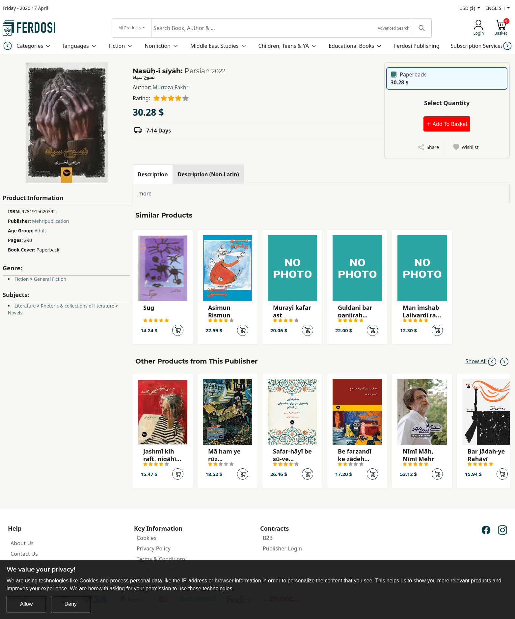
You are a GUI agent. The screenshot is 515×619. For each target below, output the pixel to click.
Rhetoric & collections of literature (77, 306)
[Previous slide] (7, 45)
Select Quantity (447, 103)
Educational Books (351, 45)
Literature (25, 306)
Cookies (146, 538)
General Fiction (50, 279)
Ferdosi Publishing (416, 45)
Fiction (117, 45)
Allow (26, 604)
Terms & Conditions (161, 559)
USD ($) (467, 8)
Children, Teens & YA (283, 45)
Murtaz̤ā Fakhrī (171, 87)
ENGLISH (495, 8)
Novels (15, 313)
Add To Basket (447, 124)
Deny (71, 604)
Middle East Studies (214, 45)
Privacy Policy (154, 548)
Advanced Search (393, 28)
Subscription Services (477, 45)
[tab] (153, 174)
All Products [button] (130, 28)
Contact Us (24, 553)
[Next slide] (507, 45)
